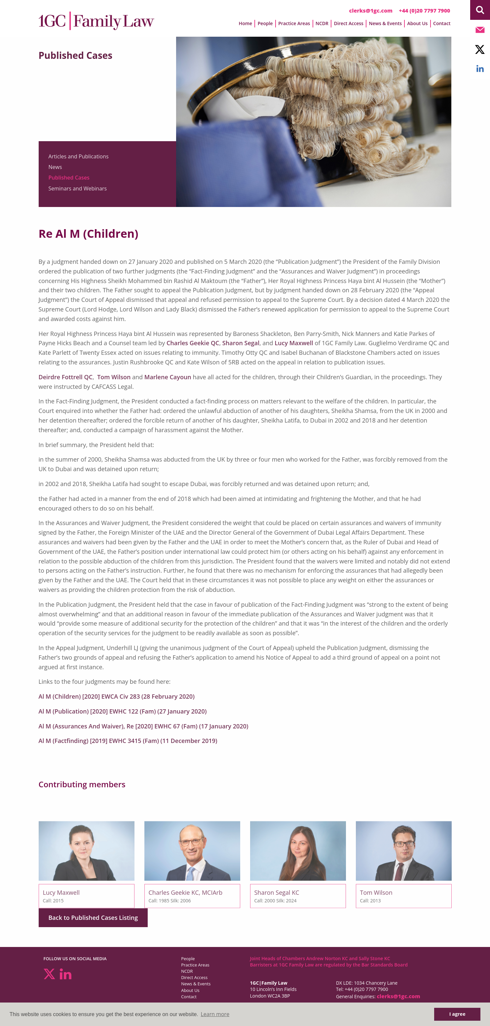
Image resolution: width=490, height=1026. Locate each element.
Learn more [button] (215, 1014)
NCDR (322, 23)
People (265, 23)
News (55, 167)
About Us (417, 23)
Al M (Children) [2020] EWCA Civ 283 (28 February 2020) (117, 696)
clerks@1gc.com (371, 10)
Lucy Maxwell (294, 343)
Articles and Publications (79, 156)
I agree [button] (457, 1014)
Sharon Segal (240, 343)
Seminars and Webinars (78, 188)
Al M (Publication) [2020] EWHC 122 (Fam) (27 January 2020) (123, 711)
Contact (441, 23)
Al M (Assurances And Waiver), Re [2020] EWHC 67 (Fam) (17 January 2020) (143, 726)
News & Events (385, 23)
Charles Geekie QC (193, 343)
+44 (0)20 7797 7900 (424, 10)
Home (245, 23)
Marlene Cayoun (167, 377)
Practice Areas (294, 23)
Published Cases (69, 178)
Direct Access (348, 23)
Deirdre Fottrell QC (66, 377)
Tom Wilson (114, 377)
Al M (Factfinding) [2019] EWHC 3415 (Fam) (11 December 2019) (128, 741)
